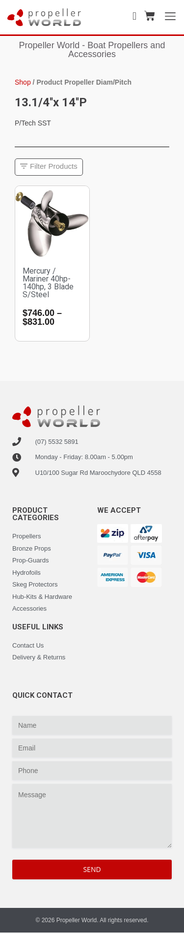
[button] (49, 167)
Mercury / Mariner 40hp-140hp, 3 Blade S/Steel (48, 282)
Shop (23, 82)
